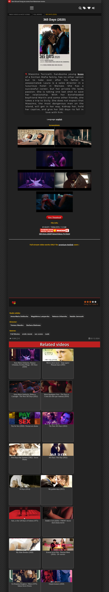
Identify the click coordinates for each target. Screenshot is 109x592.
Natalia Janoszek (77, 316)
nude (47, 334)
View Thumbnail (54, 218)
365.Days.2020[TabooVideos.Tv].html (54, 234)
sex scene (39, 334)
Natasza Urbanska (59, 316)
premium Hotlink (66, 245)
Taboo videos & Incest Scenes (20, 14)
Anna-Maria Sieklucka (19, 316)
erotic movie (27, 334)
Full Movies (39, 14)
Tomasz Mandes (17, 325)
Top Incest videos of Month (54, 551)
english (59, 119)
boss (81, 74)
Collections (54, 558)
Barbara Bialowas (33, 325)
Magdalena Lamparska (40, 316)
